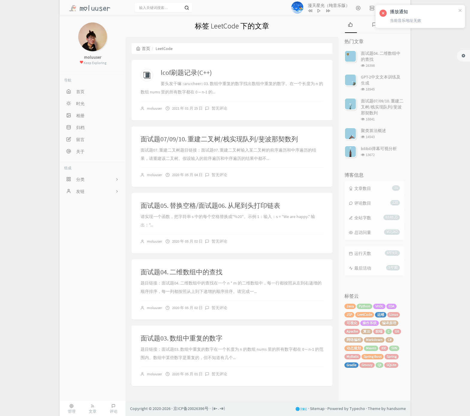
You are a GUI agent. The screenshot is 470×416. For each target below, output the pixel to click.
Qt (379, 365)
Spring (392, 356)
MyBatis (352, 356)
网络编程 (354, 340)
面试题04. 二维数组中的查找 (181, 272)
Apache (352, 331)
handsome (396, 408)
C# (389, 340)
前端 (378, 331)
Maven (371, 348)
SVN (394, 348)
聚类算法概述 (373, 130)
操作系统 (369, 323)
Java (350, 306)
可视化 (352, 323)
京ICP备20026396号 (191, 408)
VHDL (379, 306)
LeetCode (364, 314)
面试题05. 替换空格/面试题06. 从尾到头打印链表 (210, 205)
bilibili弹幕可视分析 (379, 148)
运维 (380, 314)
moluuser (154, 108)
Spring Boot (373, 356)
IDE (383, 348)
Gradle (351, 365)
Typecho (357, 408)
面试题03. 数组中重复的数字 (181, 338)
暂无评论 (219, 108)
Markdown (374, 340)
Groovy (367, 365)
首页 (143, 48)
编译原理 (389, 323)
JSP (349, 314)
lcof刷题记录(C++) (186, 72)
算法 (366, 331)
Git (397, 331)
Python (364, 306)
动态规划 (354, 348)
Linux (393, 314)
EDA (391, 306)
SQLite (391, 365)
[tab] (350, 24)
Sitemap (317, 408)
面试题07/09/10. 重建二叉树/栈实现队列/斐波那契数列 (219, 139)
